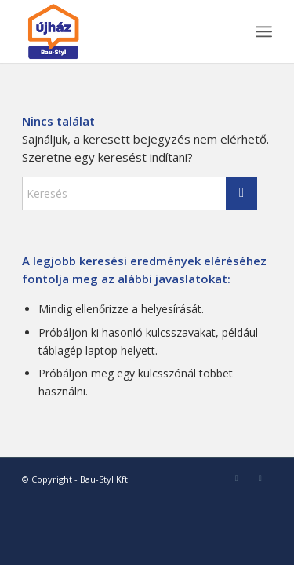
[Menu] (264, 31)
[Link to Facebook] (237, 478)
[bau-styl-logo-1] (122, 31)
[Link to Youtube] (260, 478)
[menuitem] (264, 31)
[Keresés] (139, 193)
